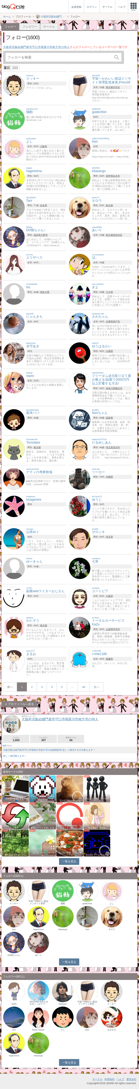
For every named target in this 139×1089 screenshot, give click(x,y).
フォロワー (29, 26)
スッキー (14, 903)
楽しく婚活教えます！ (15, 756)
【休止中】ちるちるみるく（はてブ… (38, 1003)
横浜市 (118, 388)
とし (63, 1030)
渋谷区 (116, 87)
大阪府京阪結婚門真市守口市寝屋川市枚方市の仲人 (36, 47)
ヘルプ (120, 1079)
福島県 (109, 417)
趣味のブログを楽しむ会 (42, 828)
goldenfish (87, 903)
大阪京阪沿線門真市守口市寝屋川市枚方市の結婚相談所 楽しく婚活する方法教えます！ (49, 750)
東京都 (109, 87)
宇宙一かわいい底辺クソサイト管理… (38, 902)
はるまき (111, 1030)
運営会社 (131, 1079)
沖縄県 (109, 477)
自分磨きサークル (97, 828)
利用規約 (109, 1079)
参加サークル (71, 739)
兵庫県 (109, 321)
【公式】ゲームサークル (97, 855)
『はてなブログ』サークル (42, 854)
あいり (38, 955)
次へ (96, 686)
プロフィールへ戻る (21, 704)
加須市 (116, 447)
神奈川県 (44, 292)
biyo (14, 929)
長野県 (109, 176)
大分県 (109, 292)
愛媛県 (109, 659)
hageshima (38, 929)
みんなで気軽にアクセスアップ (97, 800)
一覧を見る (69, 861)
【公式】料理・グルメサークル (70, 854)
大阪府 (43, 146)
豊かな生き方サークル (15, 855)
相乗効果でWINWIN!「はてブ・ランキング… (70, 827)
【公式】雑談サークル (70, 801)
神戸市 (116, 321)
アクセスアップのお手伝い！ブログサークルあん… (42, 798)
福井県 (37, 235)
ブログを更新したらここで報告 (15, 827)
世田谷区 (117, 235)
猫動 (63, 903)
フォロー (16, 739)
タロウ (111, 929)
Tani (87, 929)
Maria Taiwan (38, 1030)
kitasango (62, 929)
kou (14, 1030)
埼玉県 (109, 447)
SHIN (13, 1004)
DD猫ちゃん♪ (14, 955)
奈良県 (43, 205)
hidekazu (63, 1004)
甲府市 (116, 629)
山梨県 (109, 629)
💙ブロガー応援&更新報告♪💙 (15, 800)
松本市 (116, 176)
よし (111, 903)
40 (83, 686)
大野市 (44, 235)
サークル (49, 26)
